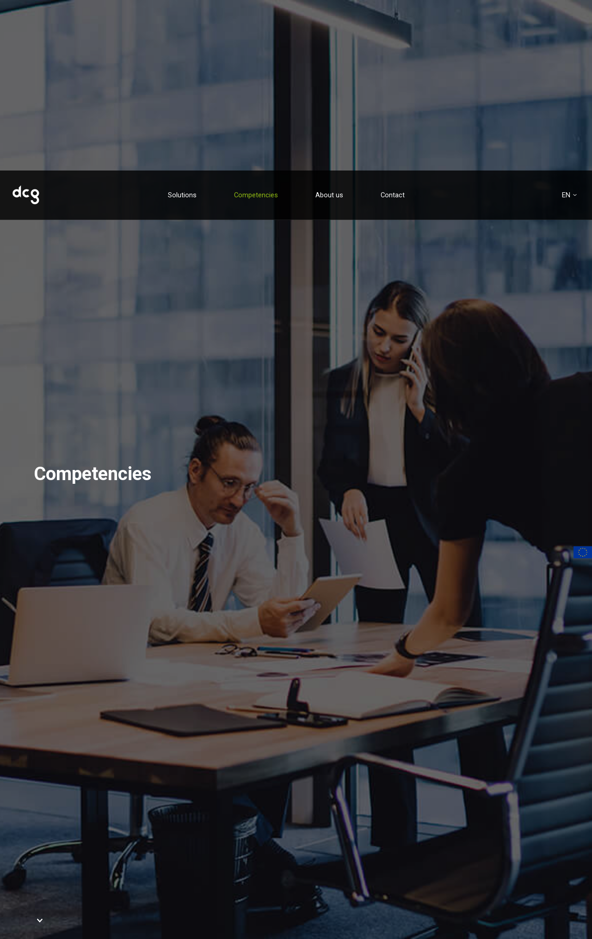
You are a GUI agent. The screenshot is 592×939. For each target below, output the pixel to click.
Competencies (256, 24)
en (566, 24)
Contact (393, 24)
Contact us (88, 853)
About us (329, 24)
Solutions (182, 24)
